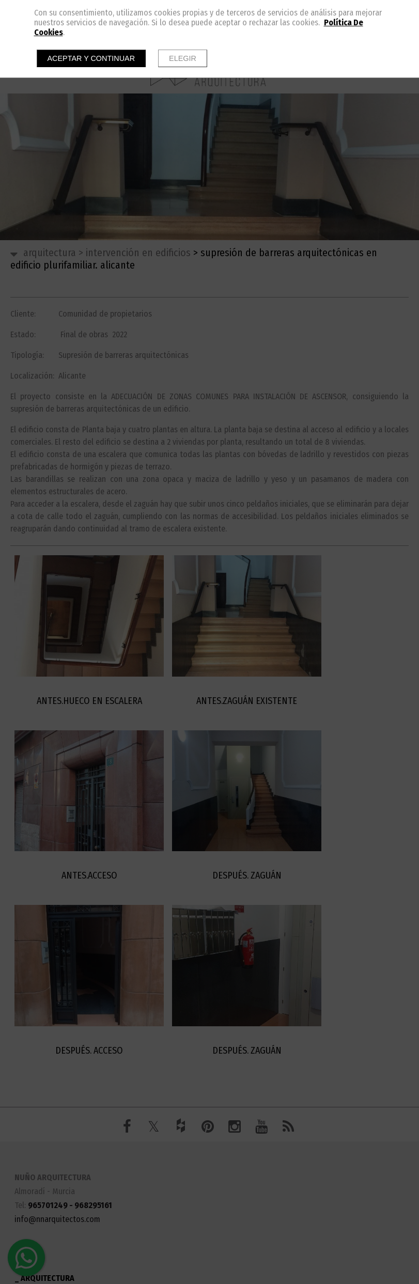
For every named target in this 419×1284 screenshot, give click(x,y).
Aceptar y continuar (91, 58)
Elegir (182, 58)
